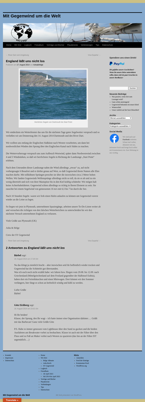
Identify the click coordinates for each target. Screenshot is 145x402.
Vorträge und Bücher (55, 45)
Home (8, 45)
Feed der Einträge (82, 360)
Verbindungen (87, 45)
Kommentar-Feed (82, 363)
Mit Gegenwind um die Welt (16, 395)
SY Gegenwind (48, 366)
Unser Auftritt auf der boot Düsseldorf (125, 110)
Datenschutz (107, 45)
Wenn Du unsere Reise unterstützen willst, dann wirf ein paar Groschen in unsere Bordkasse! (123, 75)
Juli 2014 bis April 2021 (51, 376)
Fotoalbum (39, 45)
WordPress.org (81, 366)
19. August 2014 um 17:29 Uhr (26, 259)
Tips (97, 45)
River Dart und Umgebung (17, 55)
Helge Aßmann (48, 360)
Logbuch (28, 45)
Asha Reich (47, 363)
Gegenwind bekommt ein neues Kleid (125, 105)
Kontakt (8, 355)
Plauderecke (72, 45)
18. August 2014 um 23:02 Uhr (26, 309)
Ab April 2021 (48, 374)
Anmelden (80, 358)
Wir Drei (17, 45)
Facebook (126, 139)
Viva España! (94, 55)
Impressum (9, 358)
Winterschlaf (116, 107)
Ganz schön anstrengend (120, 102)
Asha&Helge (38, 65)
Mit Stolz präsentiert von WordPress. (69, 395)
